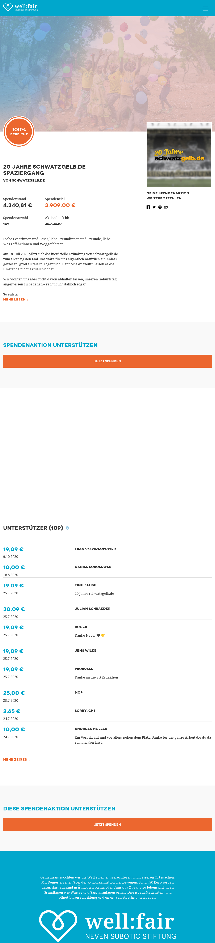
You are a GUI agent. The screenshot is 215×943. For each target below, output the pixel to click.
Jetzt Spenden (107, 361)
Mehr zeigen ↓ (16, 759)
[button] (149, 206)
